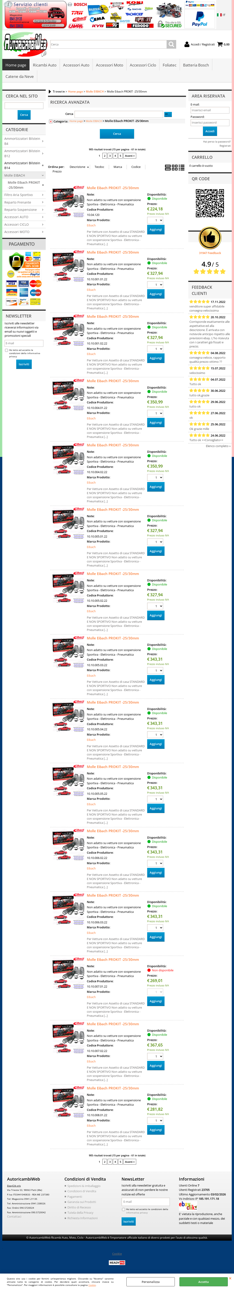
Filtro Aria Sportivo (18, 195)
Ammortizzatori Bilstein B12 (22, 153)
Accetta (203, 1282)
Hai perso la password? (217, 141)
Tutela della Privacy (80, 1213)
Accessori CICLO (16, 224)
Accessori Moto (109, 65)
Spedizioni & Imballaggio (84, 1186)
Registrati (225, 145)
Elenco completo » (218, 446)
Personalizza (151, 1282)
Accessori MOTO (16, 232)
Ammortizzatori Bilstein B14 (22, 165)
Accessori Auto (76, 65)
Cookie (92, 1285)
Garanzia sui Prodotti (81, 1202)
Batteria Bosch (196, 65)
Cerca (69, 114)
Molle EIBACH (14, 175)
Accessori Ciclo (143, 65)
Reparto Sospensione (20, 209)
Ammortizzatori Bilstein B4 (22, 141)
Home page (15, 65)
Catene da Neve (19, 76)
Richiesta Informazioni (82, 1218)
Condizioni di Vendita (81, 1191)
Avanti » (130, 155)
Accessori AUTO (16, 217)
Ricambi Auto (44, 65)
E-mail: (195, 104)
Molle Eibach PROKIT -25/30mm (24, 184)
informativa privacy (137, 1212)
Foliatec (169, 65)
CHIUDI (230, 1278)
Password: (198, 117)
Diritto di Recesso (79, 1207)
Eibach (91, 225)
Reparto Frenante (17, 202)
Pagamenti (74, 1196)
